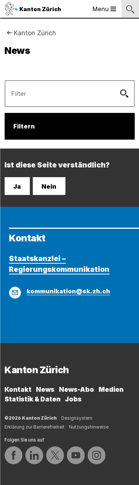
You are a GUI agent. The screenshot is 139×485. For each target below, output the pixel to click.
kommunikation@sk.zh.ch (68, 291)
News (45, 389)
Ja (17, 186)
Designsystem (76, 418)
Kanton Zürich (34, 33)
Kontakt (18, 389)
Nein (49, 186)
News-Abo (76, 389)
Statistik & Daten (32, 399)
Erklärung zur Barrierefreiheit (34, 427)
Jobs (73, 399)
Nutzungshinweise (89, 427)
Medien (111, 389)
